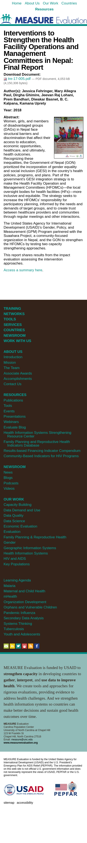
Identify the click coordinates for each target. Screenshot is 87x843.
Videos (9, 489)
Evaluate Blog (15, 427)
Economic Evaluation (20, 526)
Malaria (10, 586)
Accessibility (25, 802)
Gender (10, 542)
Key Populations (17, 564)
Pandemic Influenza (19, 613)
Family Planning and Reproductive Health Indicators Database (37, 443)
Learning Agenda (17, 580)
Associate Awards (18, 373)
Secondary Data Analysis (24, 618)
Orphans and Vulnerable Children (30, 607)
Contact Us (12, 384)
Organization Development (25, 602)
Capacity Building (17, 505)
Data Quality (13, 515)
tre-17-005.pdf (18, 79)
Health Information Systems (26, 553)
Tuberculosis (14, 629)
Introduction (13, 357)
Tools (8, 406)
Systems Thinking (18, 624)
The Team (12, 368)
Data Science (14, 521)
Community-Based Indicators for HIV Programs (41, 456)
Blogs (8, 478)
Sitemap (9, 802)
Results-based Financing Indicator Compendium (42, 451)
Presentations (15, 416)
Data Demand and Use (22, 510)
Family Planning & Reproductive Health (35, 537)
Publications (13, 400)
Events (9, 411)
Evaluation (12, 532)
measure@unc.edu (22, 739)
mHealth (10, 596)
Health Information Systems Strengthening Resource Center (37, 434)
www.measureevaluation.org (21, 742)
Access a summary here (23, 270)
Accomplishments (18, 379)
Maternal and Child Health (24, 591)
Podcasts (11, 483)
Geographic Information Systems (30, 548)
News (8, 472)
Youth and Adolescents (22, 634)
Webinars (11, 422)
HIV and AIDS (15, 559)
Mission (10, 363)
